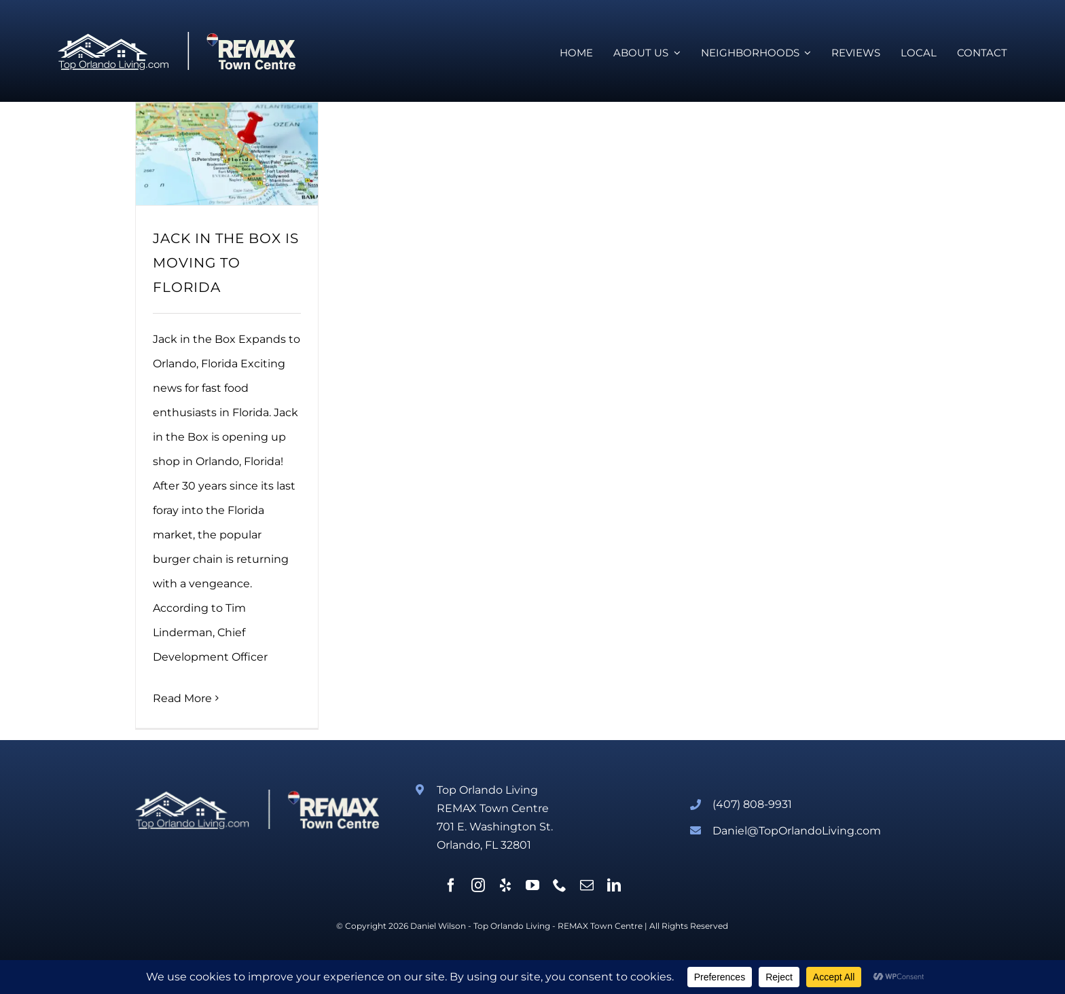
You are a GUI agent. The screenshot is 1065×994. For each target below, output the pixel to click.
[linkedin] (614, 885)
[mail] (587, 885)
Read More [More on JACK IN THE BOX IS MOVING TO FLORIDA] (182, 698)
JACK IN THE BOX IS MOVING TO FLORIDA (226, 262)
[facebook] (451, 885)
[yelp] (505, 885)
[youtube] (532, 885)
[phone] (559, 885)
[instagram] (478, 885)
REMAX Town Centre (600, 926)
